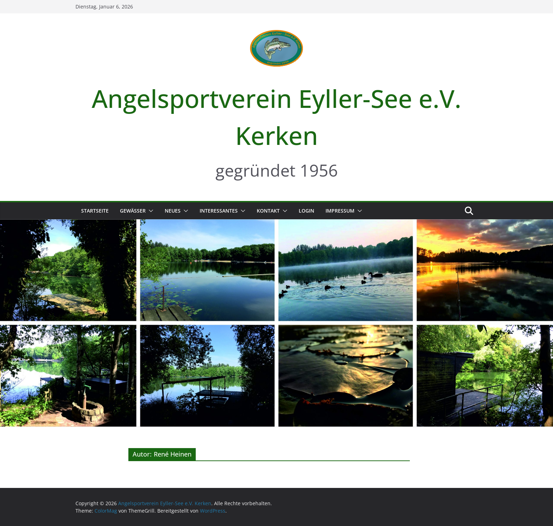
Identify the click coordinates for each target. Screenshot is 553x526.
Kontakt (268, 210)
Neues (173, 210)
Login (306, 210)
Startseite (95, 210)
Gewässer (133, 210)
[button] (149, 211)
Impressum (340, 210)
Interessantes (219, 210)
